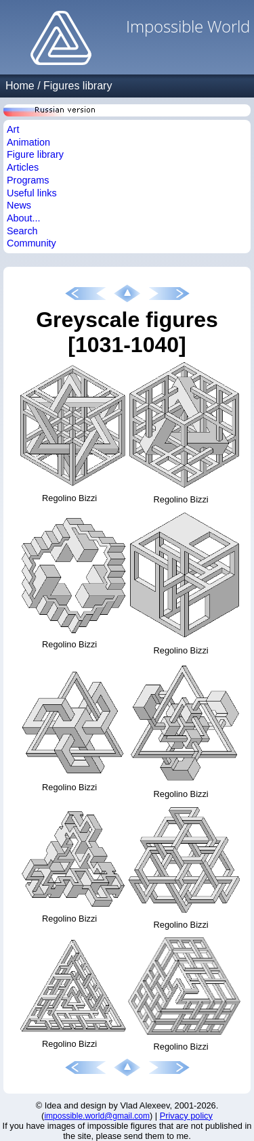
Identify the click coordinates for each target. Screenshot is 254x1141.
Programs (28, 180)
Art (13, 129)
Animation (28, 142)
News (19, 205)
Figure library (35, 154)
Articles (23, 167)
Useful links (32, 193)
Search (22, 230)
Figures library (77, 85)
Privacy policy (186, 1116)
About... (24, 218)
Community (31, 243)
